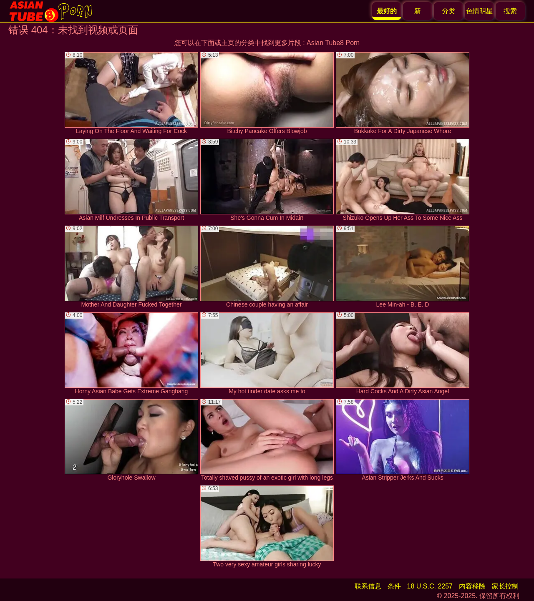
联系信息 (368, 586)
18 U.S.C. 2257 (430, 586)
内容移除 (472, 586)
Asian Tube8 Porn (333, 42)
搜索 (510, 11)
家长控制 (505, 586)
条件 (394, 586)
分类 (448, 11)
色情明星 (479, 11)
